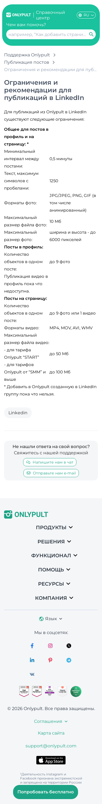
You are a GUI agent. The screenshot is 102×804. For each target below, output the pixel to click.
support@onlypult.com (51, 745)
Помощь (51, 570)
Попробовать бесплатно (45, 791)
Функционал (51, 556)
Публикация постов (26, 62)
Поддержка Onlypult (27, 54)
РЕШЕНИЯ (51, 542)
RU (86, 15)
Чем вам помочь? (26, 24)
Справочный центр (50, 15)
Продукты (51, 528)
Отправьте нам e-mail (51, 473)
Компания (51, 598)
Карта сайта (51, 733)
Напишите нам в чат (49, 462)
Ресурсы (51, 584)
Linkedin (17, 412)
